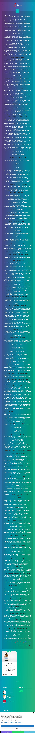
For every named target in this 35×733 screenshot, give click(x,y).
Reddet (17, 728)
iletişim (21, 302)
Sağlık (9, 651)
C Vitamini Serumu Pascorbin (10, 697)
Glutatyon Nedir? (9, 665)
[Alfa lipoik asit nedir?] (4, 701)
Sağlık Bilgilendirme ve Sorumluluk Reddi (7, 723)
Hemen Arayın (19, 641)
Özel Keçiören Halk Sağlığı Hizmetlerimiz (23, 643)
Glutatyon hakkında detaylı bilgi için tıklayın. (20, 544)
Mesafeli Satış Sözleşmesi (19, 722)
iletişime (29, 444)
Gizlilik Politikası (7, 722)
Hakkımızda (2, 722)
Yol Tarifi (27, 641)
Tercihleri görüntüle (17, 730)
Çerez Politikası (12, 722)
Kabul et (17, 725)
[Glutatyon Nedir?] (4, 692)
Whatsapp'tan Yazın (9, 641)
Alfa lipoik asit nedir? (11, 701)
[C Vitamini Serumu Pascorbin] (4, 697)
